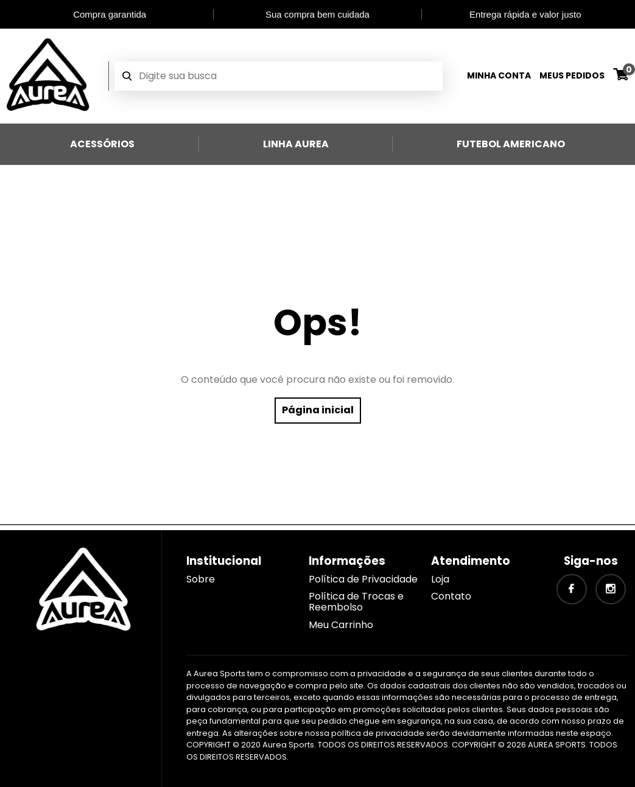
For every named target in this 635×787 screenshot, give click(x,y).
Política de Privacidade (363, 579)
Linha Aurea (296, 144)
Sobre (200, 579)
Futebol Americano (511, 144)
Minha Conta (499, 75)
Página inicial (318, 410)
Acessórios (102, 144)
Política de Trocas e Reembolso (356, 601)
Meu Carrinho (341, 625)
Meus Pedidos (572, 75)
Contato (451, 596)
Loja (440, 579)
